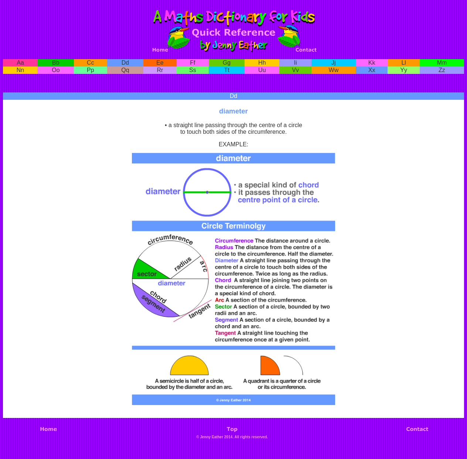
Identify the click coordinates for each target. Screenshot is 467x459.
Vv (295, 70)
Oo (55, 70)
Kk (371, 62)
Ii (295, 62)
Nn (20, 70)
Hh (262, 62)
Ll (403, 62)
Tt (226, 70)
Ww (334, 70)
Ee (160, 62)
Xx (371, 70)
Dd (125, 62)
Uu (262, 70)
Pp (90, 70)
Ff (192, 62)
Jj (333, 62)
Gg (227, 62)
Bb (55, 62)
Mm (442, 62)
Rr (160, 70)
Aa (20, 62)
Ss (192, 70)
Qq (125, 70)
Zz (442, 70)
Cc (90, 62)
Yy (403, 70)
